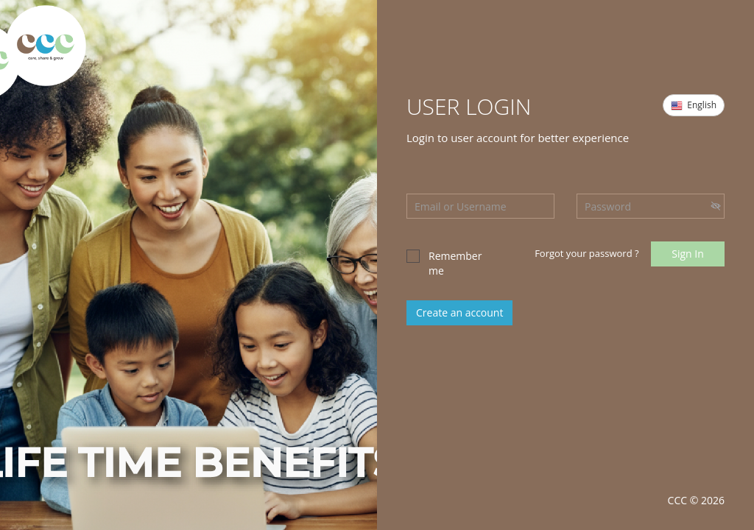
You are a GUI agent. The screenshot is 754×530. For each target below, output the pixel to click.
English (693, 105)
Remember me (444, 263)
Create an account (459, 312)
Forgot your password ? (586, 253)
